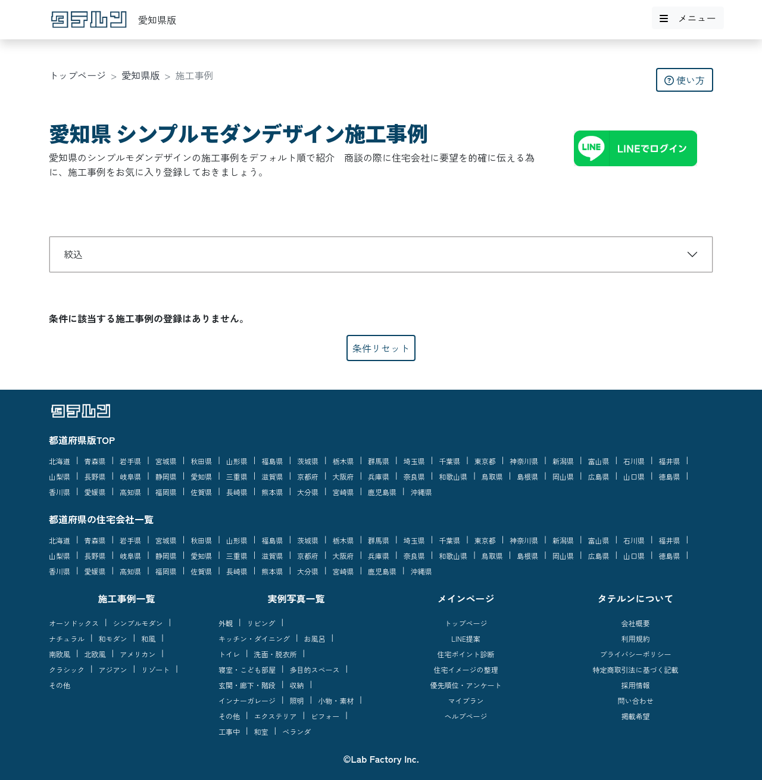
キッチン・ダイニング (254, 638)
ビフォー (325, 716)
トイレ (229, 654)
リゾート (155, 669)
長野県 (95, 476)
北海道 (59, 461)
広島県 (598, 476)
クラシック (67, 669)
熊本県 (272, 492)
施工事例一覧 (126, 598)
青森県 (95, 461)
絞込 (73, 254)
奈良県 (414, 476)
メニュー (688, 18)
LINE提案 (465, 638)
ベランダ (296, 731)
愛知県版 (140, 75)
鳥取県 (492, 476)
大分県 (307, 492)
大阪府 (343, 476)
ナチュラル (67, 638)
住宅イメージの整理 (465, 669)
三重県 (237, 476)
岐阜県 (130, 476)
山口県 (634, 476)
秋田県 (201, 461)
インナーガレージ (247, 700)
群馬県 (378, 461)
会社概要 (635, 623)
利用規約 (635, 638)
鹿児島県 (382, 492)
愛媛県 (95, 492)
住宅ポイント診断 (465, 654)
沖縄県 (421, 492)
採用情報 (635, 685)
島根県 (527, 476)
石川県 (634, 461)
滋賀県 (272, 476)
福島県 (272, 461)
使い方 (684, 80)
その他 (59, 685)
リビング (261, 623)
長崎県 (237, 492)
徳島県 (669, 476)
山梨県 (59, 476)
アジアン (113, 669)
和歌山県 (453, 476)
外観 (225, 623)
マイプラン (465, 700)
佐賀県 (201, 492)
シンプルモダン (138, 623)
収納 (297, 685)
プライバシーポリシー (635, 654)
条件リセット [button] (381, 348)
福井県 (669, 461)
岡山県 (563, 476)
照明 (297, 700)
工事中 (229, 731)
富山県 (598, 461)
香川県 (59, 492)
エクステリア (275, 716)
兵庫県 (378, 476)
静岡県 (166, 476)
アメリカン (137, 654)
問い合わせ (635, 700)
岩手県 (130, 461)
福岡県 (166, 492)
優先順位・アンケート (465, 685)
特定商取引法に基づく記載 (635, 669)
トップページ (77, 75)
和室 (261, 731)
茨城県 (307, 461)
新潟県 (563, 461)
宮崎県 (343, 492)
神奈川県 (524, 461)
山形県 (237, 461)
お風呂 (315, 638)
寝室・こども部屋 (247, 669)
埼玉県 (414, 461)
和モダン (113, 638)
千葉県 (449, 461)
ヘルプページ (465, 716)
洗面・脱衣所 (275, 654)
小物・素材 (336, 700)
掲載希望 (635, 716)
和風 (148, 638)
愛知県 (201, 476)
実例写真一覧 (295, 598)
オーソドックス (74, 623)
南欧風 (59, 654)
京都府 (307, 476)
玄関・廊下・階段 (247, 685)
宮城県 (166, 461)
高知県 (130, 492)
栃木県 (343, 461)
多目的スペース (315, 669)
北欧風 (95, 654)
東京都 (485, 461)
